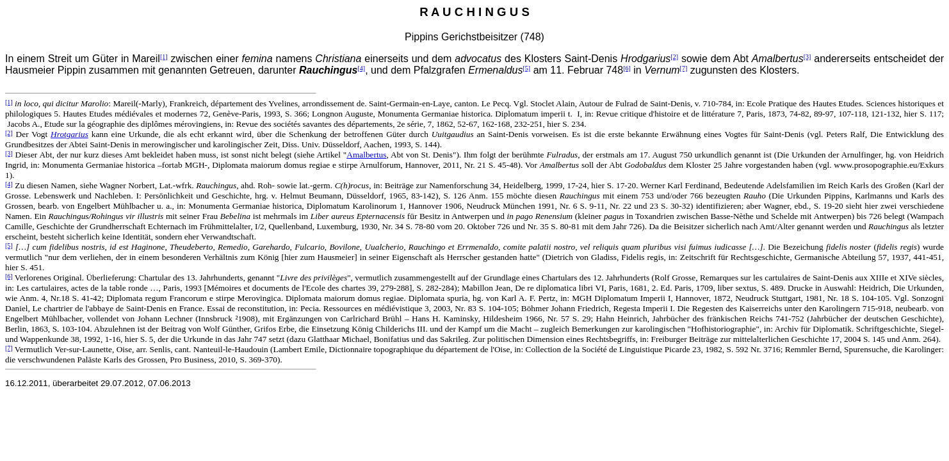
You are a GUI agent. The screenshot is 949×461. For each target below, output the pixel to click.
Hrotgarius (69, 134)
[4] (361, 68)
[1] (164, 56)
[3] (807, 56)
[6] (627, 68)
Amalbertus (366, 154)
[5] (527, 68)
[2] (674, 56)
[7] (684, 68)
